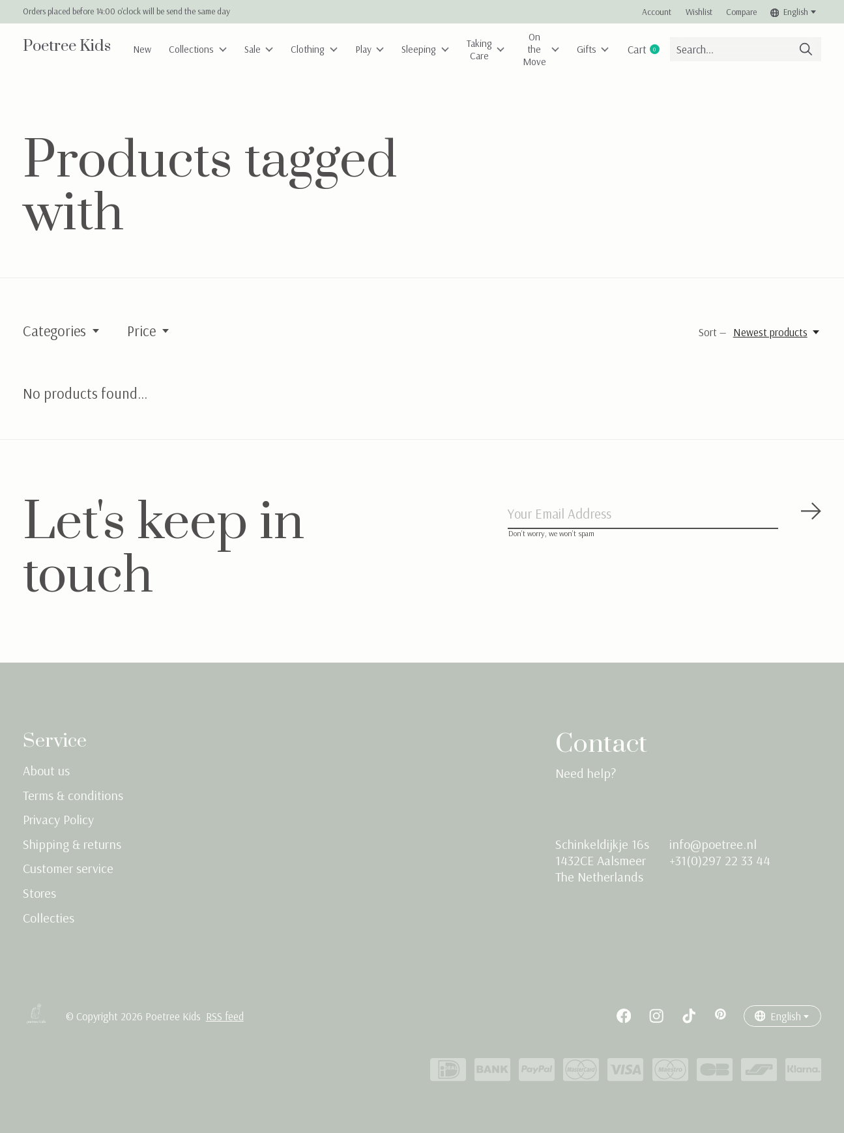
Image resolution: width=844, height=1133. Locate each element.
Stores (39, 893)
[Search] (764, 49)
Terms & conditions (73, 795)
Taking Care (515, 49)
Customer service (68, 868)
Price (149, 331)
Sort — (712, 332)
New (145, 49)
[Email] (664, 515)
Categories (62, 331)
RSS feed (225, 1016)
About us (46, 770)
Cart (686, 49)
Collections (205, 49)
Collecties (48, 918)
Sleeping (450, 49)
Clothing (330, 49)
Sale (270, 49)
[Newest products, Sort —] (777, 332)
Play (390, 49)
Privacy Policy (58, 819)
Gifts (630, 49)
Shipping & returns (72, 844)
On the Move (574, 49)
